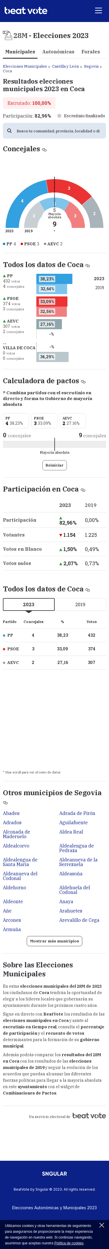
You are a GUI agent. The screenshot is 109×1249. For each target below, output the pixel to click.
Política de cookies (68, 1243)
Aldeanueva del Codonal (20, 876)
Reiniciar (55, 465)
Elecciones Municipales (25, 66)
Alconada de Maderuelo (16, 834)
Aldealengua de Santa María (20, 862)
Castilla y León (65, 66)
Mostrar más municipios (54, 941)
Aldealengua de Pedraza (76, 848)
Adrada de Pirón (77, 813)
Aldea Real (71, 832)
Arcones (12, 920)
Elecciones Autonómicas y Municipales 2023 (54, 1207)
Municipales (20, 52)
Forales (90, 52)
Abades (11, 813)
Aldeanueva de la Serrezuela (78, 862)
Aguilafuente (73, 822)
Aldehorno (14, 887)
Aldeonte (13, 901)
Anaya (66, 901)
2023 (28, 604)
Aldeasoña (71, 874)
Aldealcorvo (16, 846)
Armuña (12, 929)
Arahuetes (70, 911)
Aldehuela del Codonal (74, 890)
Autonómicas (58, 52)
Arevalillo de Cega (79, 920)
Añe (7, 911)
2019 (80, 604)
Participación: (27, 116)
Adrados (12, 822)
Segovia (91, 66)
